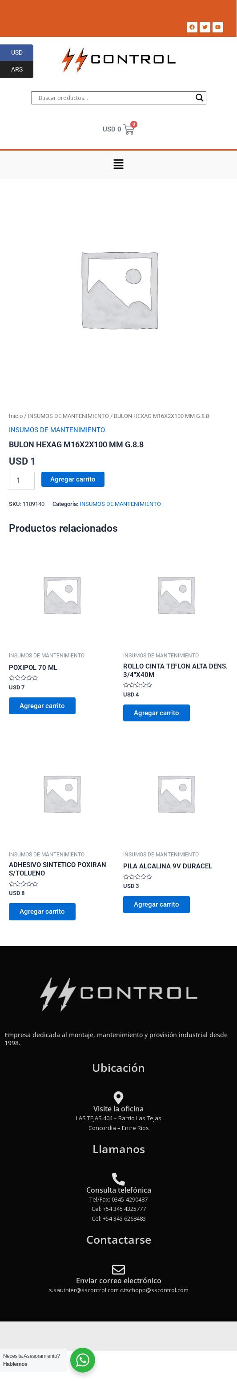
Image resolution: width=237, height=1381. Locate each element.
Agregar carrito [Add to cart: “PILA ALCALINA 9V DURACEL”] (156, 904)
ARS (22, 69)
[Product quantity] (22, 481)
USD (22, 52)
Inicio (16, 416)
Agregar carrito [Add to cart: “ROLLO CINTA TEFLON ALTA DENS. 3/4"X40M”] (156, 713)
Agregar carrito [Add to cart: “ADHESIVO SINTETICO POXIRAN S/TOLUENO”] (42, 911)
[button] (118, 165)
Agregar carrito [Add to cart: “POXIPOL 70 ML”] (42, 706)
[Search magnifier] (199, 98)
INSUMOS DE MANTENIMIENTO (68, 416)
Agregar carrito (73, 479)
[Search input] (115, 98)
